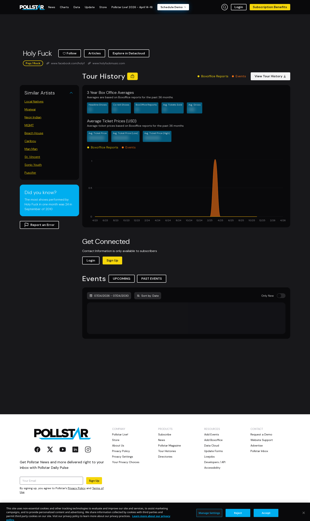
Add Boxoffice (213, 440)
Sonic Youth (33, 165)
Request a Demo (261, 434)
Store (115, 440)
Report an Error (39, 225)
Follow (70, 53)
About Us (118, 445)
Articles (94, 53)
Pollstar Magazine (169, 445)
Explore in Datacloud (129, 53)
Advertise (256, 445)
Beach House (34, 133)
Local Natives (34, 101)
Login (238, 7)
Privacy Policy (77, 488)
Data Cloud (211, 445)
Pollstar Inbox (259, 451)
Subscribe (164, 434)
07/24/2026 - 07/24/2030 (109, 295)
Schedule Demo (173, 7)
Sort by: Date (148, 295)
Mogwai (30, 109)
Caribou (30, 141)
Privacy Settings (122, 456)
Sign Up (112, 260)
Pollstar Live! (120, 434)
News (161, 440)
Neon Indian (33, 117)
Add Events (211, 434)
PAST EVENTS (151, 279)
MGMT (29, 125)
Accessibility (212, 467)
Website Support (261, 440)
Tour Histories (167, 451)
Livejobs (209, 456)
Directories (165, 456)
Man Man (31, 149)
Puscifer (30, 173)
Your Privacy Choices (125, 462)
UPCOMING (121, 279)
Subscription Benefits (270, 7)
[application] (186, 191)
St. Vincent (32, 157)
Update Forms (213, 451)
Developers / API (214, 462)
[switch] (281, 295)
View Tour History (270, 76)
